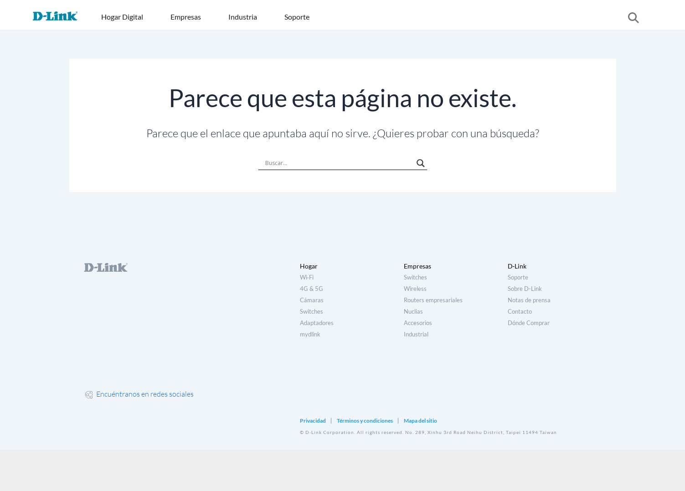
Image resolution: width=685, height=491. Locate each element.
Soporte (296, 16)
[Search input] (338, 163)
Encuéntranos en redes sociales (139, 393)
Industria (242, 16)
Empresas (185, 16)
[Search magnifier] (420, 163)
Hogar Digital (122, 16)
